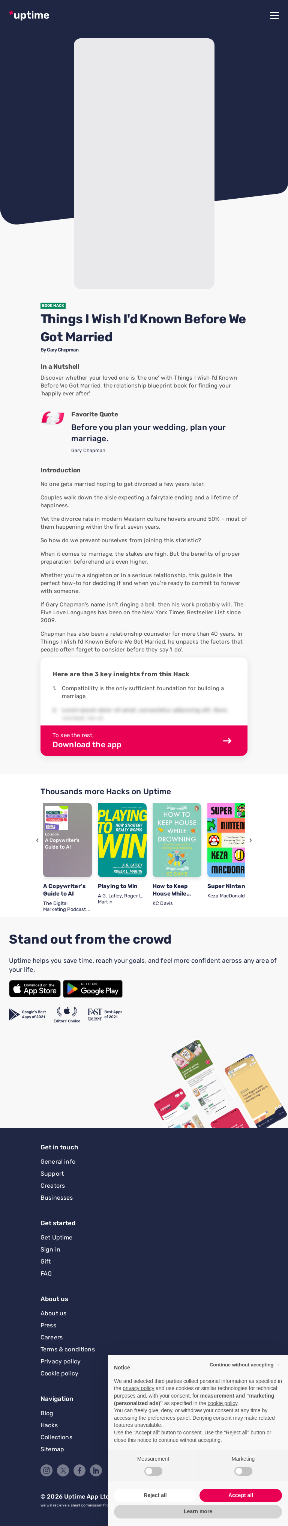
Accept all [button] (240, 1495)
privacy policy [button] (138, 1388)
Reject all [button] (155, 1495)
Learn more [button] (198, 1511)
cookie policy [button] (222, 1403)
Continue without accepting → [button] (245, 1365)
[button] (37, 840)
